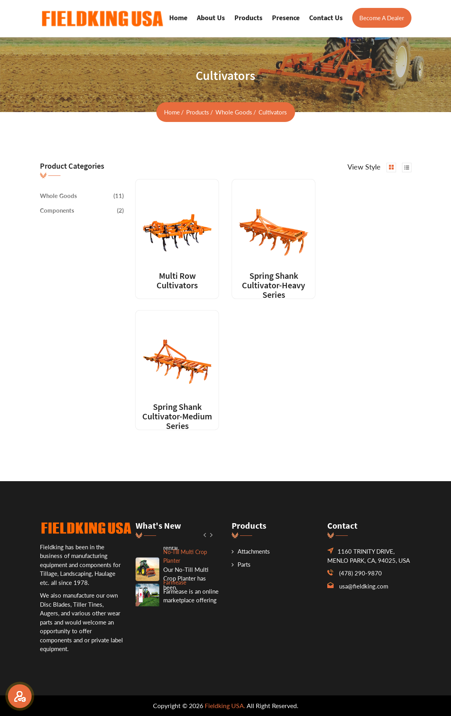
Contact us (326, 17)
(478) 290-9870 (360, 573)
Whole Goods (233, 112)
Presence (286, 17)
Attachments (251, 551)
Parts (241, 564)
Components (57, 210)
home (172, 112)
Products (248, 17)
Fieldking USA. (225, 705)
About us (211, 17)
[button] (206, 534)
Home (178, 17)
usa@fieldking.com (363, 586)
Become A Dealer (381, 17)
